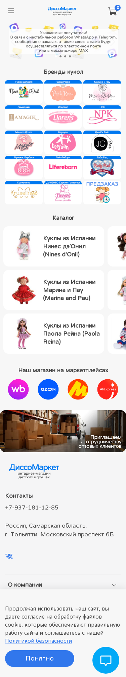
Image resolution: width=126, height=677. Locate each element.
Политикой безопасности (38, 641)
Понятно (40, 658)
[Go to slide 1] (56, 56)
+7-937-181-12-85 (31, 507)
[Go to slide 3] (66, 56)
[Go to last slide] (14, 42)
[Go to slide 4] (70, 56)
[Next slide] (112, 42)
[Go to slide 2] (61, 56)
